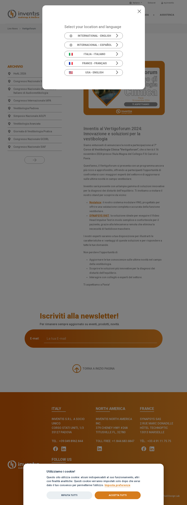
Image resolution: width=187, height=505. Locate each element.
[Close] (139, 11)
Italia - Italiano (87, 54)
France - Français (88, 63)
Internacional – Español (90, 44)
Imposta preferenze (117, 485)
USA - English (86, 72)
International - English (90, 35)
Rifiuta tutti (69, 495)
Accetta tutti (118, 495)
